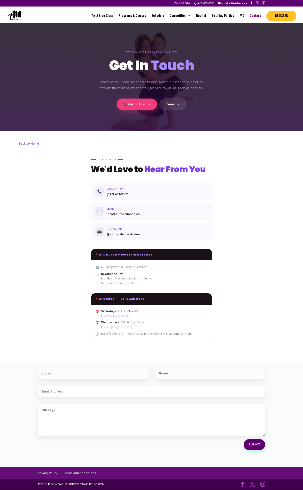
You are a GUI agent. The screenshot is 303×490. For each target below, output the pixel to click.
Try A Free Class (102, 16)
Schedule (158, 16)
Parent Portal (182, 3)
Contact (255, 16)
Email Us (172, 104)
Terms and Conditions (79, 473)
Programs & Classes (132, 16)
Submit (254, 444)
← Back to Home (27, 143)
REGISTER (281, 15)
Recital (201, 16)
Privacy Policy (47, 473)
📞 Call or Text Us (137, 104)
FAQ (241, 16)
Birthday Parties (222, 16)
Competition (178, 16)
